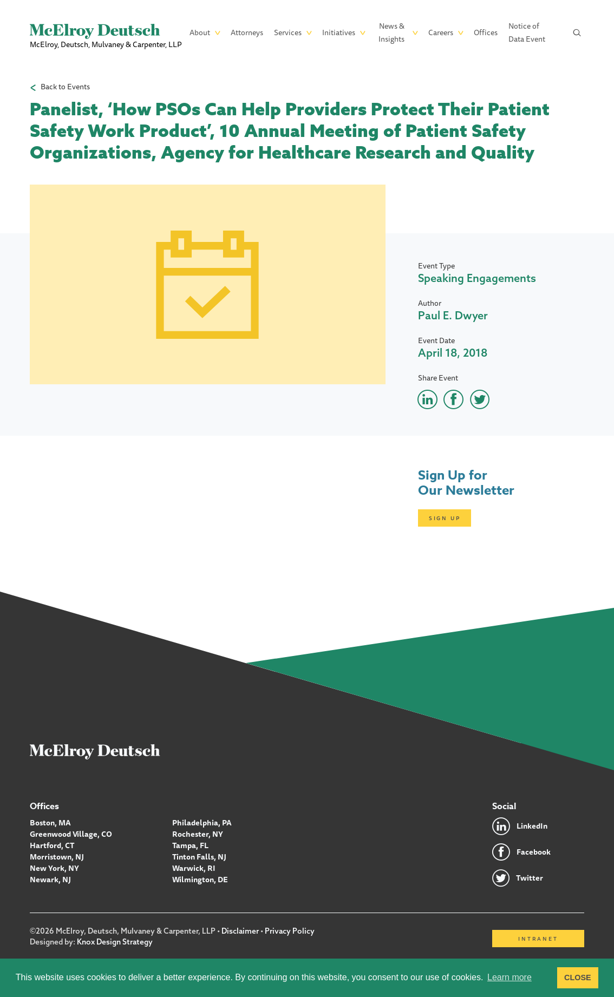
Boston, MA (50, 823)
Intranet (538, 938)
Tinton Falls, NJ (199, 857)
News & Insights (391, 32)
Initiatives (338, 32)
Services (288, 32)
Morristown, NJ (57, 857)
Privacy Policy (290, 931)
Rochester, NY (197, 834)
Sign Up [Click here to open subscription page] (445, 518)
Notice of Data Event (526, 32)
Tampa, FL (190, 845)
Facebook (534, 852)
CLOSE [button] (577, 977)
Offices (486, 32)
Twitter (529, 878)
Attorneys (247, 32)
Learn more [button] (509, 977)
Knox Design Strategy (115, 942)
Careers (440, 32)
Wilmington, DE (200, 880)
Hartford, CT (52, 845)
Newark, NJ (50, 880)
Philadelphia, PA (202, 823)
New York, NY (54, 868)
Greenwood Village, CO (71, 834)
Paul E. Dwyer (453, 315)
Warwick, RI (193, 868)
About (200, 32)
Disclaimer (240, 931)
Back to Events (65, 87)
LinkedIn (532, 826)
